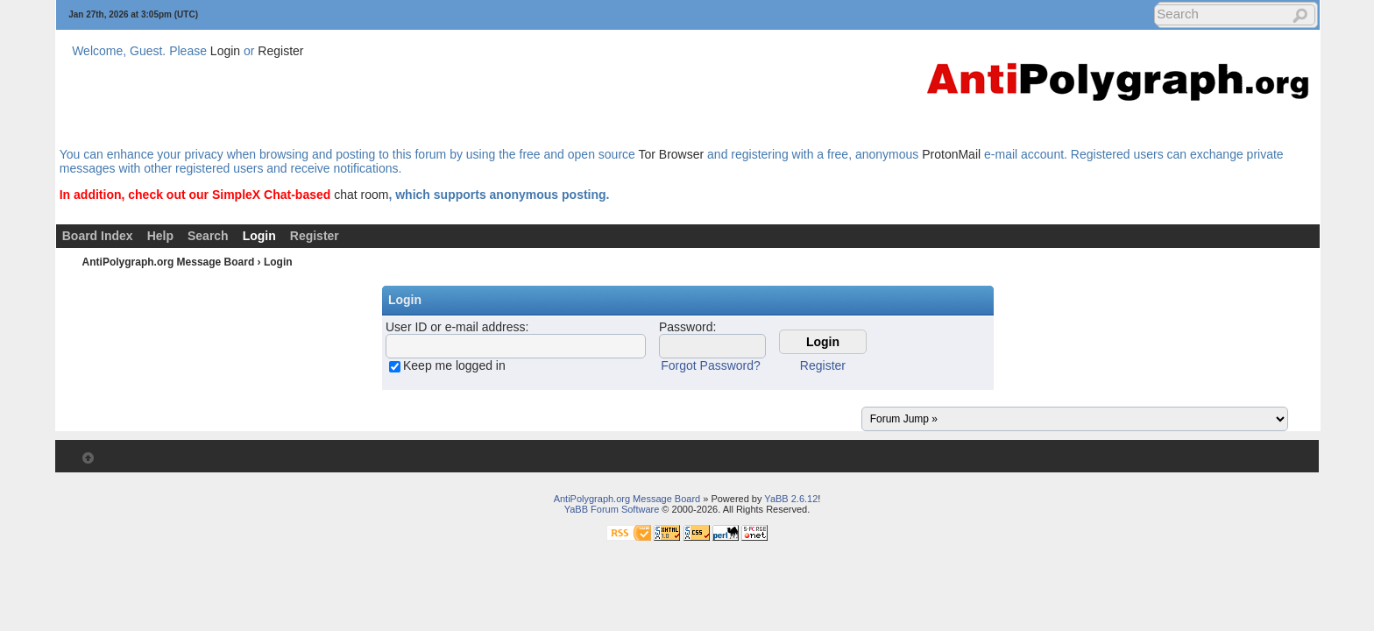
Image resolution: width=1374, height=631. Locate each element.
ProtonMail (951, 154)
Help (160, 236)
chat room (361, 195)
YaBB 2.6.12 (791, 498)
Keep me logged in (454, 365)
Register (280, 51)
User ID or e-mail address (456, 327)
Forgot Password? (711, 365)
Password (685, 327)
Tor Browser (671, 154)
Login (225, 51)
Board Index (97, 236)
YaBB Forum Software (612, 509)
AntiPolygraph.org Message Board (168, 262)
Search (208, 236)
